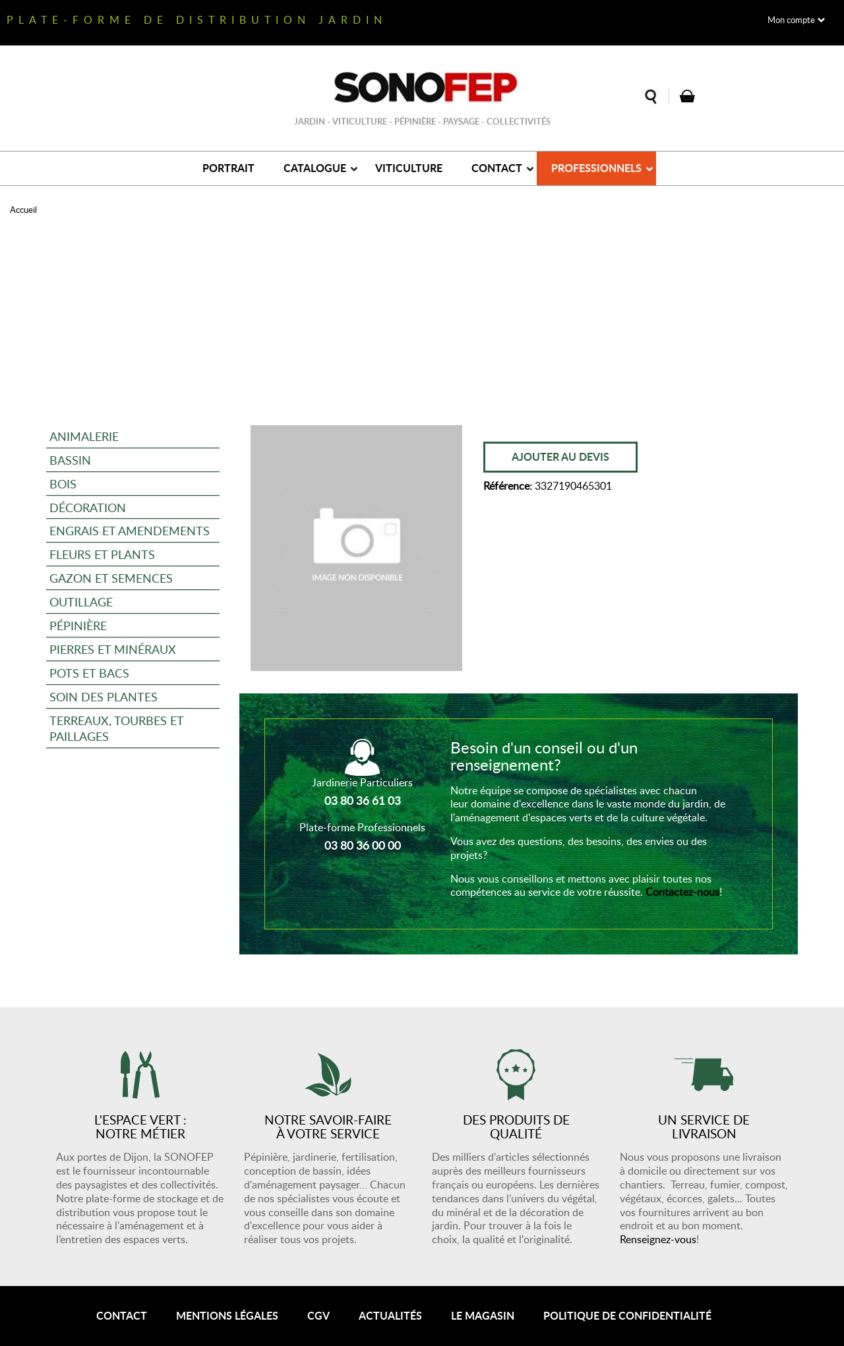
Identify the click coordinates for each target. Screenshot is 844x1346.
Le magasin (482, 1315)
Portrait (228, 167)
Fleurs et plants (102, 554)
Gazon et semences (111, 578)
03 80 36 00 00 (362, 845)
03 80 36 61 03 (362, 800)
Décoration (87, 507)
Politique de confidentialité (627, 1315)
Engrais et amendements (129, 530)
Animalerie (84, 436)
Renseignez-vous (658, 1239)
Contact (496, 167)
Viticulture (408, 167)
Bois (62, 483)
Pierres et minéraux (112, 649)
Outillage (81, 601)
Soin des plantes (103, 696)
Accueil (23, 210)
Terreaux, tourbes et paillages (116, 728)
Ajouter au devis (560, 456)
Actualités (390, 1315)
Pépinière (78, 625)
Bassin (70, 460)
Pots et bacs (89, 672)
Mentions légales (227, 1315)
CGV (318, 1315)
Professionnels (596, 167)
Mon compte (791, 20)
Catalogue (315, 167)
